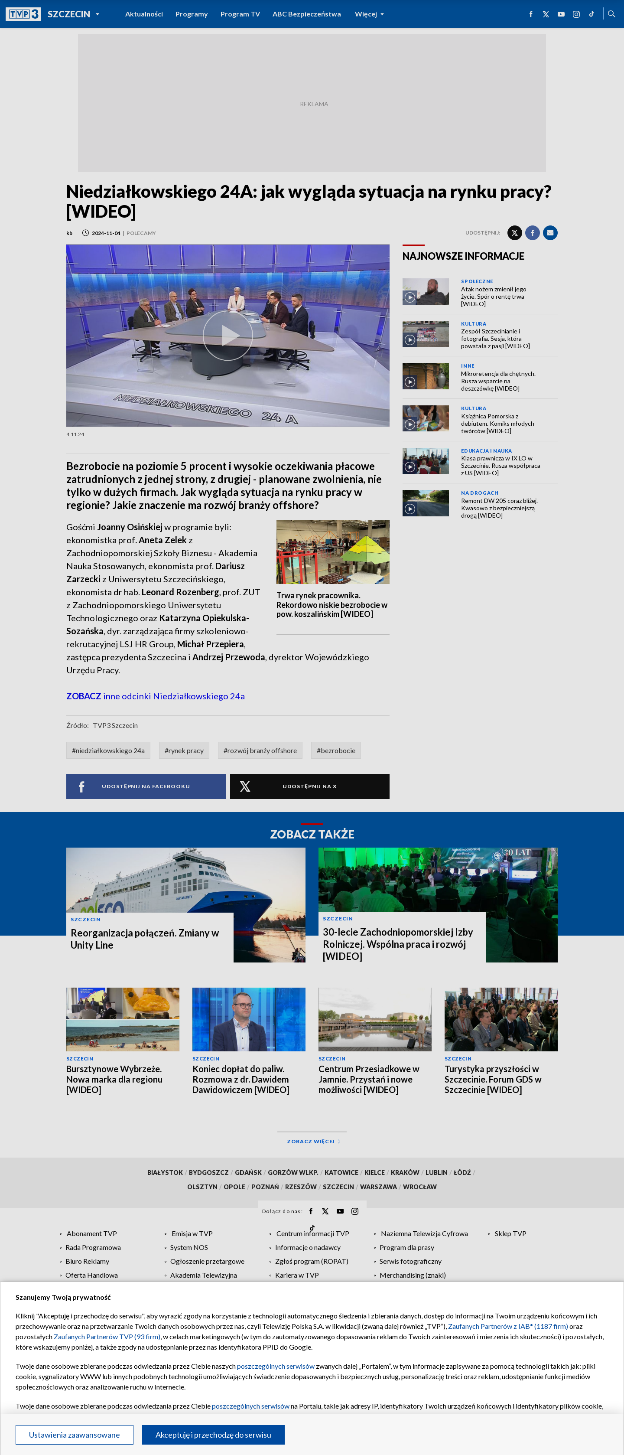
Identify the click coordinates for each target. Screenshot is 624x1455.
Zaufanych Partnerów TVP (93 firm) (107, 1336)
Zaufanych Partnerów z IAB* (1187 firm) (508, 1326)
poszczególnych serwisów (276, 1366)
